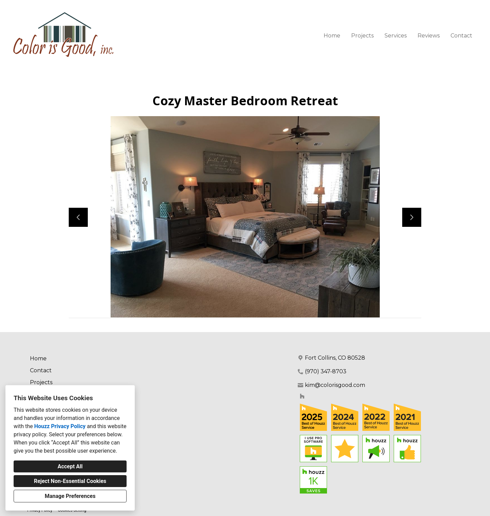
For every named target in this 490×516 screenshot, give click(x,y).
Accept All (70, 466)
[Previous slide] (78, 217)
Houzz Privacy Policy (59, 426)
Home (332, 35)
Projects (362, 35)
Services (396, 35)
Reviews (429, 35)
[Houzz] (302, 396)
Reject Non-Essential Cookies (70, 481)
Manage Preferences (70, 496)
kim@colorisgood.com (335, 385)
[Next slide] (411, 217)
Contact (461, 35)
